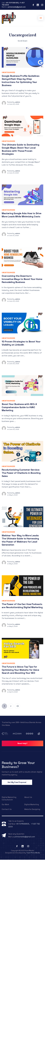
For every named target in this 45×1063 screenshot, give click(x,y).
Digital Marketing (31, 804)
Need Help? (22, 743)
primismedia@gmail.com (17, 7)
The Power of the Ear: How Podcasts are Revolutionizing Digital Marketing (22, 606)
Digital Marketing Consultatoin (9, 798)
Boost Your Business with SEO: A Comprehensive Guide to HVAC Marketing (19, 407)
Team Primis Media (33, 853)
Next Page (17, 706)
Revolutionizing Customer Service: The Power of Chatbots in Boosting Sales (21, 472)
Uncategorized (8, 72)
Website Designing (32, 809)
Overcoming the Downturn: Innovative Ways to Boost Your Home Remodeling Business (22, 279)
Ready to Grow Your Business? (18, 764)
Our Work (5, 804)
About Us (28, 797)
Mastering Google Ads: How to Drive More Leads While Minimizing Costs (21, 215)
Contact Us (7, 809)
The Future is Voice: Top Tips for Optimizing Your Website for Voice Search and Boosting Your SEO (20, 669)
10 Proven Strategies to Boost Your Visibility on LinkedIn (21, 343)
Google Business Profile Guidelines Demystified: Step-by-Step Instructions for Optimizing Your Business (20, 80)
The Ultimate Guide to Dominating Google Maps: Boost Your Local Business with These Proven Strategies (20, 149)
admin (17, 102)
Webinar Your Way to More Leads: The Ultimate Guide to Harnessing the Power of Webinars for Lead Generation (20, 540)
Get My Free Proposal (17, 782)
